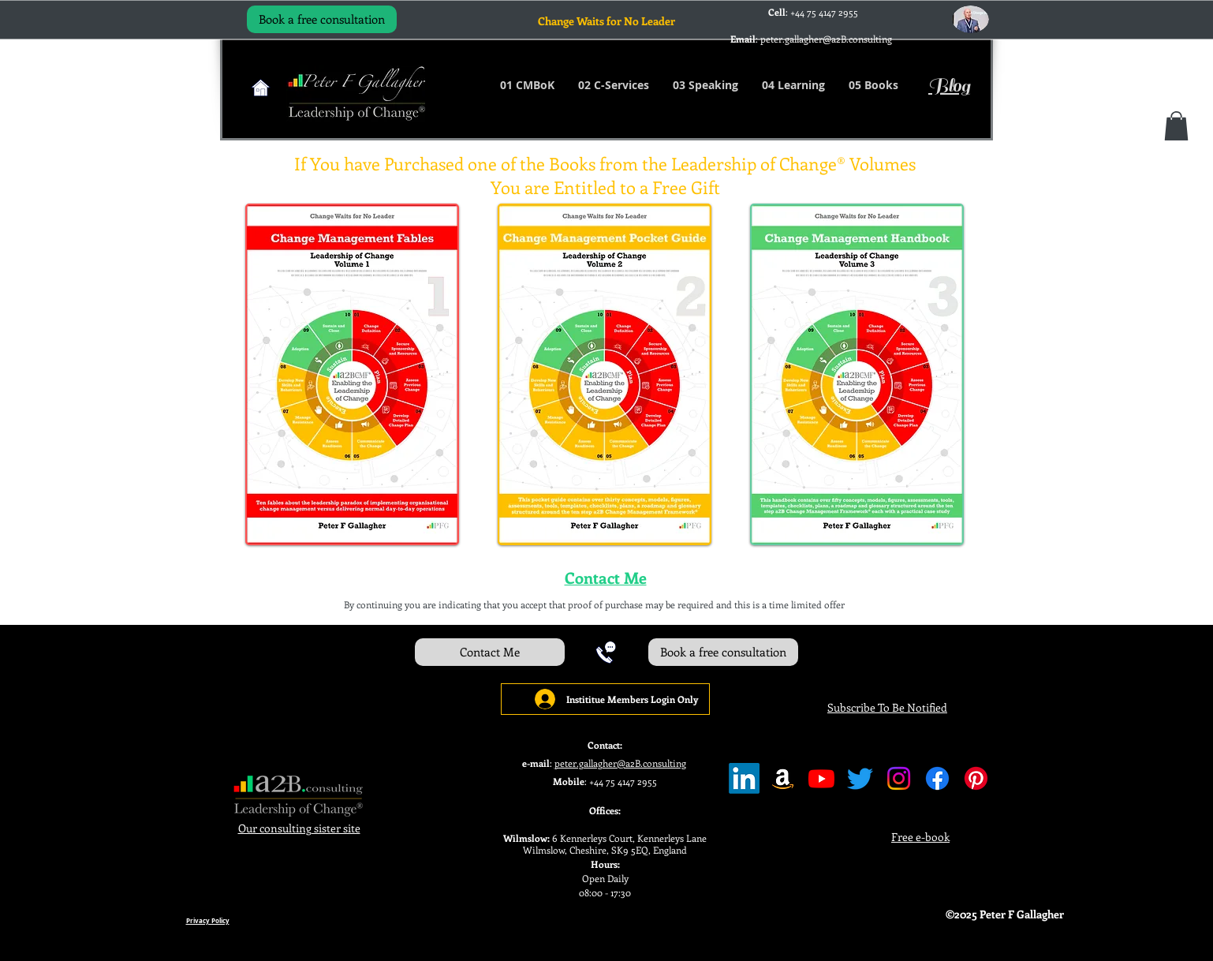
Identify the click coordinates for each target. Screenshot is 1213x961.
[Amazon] (782, 778)
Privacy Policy (208, 920)
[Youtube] (821, 778)
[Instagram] (898, 778)
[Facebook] (937, 778)
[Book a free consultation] (322, 19)
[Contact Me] (490, 652)
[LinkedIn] (744, 778)
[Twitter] (860, 778)
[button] (1176, 125)
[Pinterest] (976, 778)
